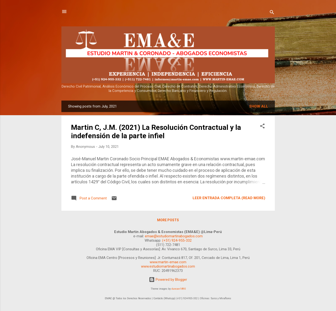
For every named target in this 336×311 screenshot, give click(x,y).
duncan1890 (178, 288)
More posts (168, 220)
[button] (262, 127)
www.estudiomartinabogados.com (168, 266)
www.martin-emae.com (168, 262)
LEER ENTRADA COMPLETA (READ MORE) (229, 198)
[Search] (272, 13)
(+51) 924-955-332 (177, 240)
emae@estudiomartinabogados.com (174, 236)
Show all (258, 106)
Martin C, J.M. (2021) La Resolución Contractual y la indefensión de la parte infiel (156, 131)
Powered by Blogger (168, 279)
